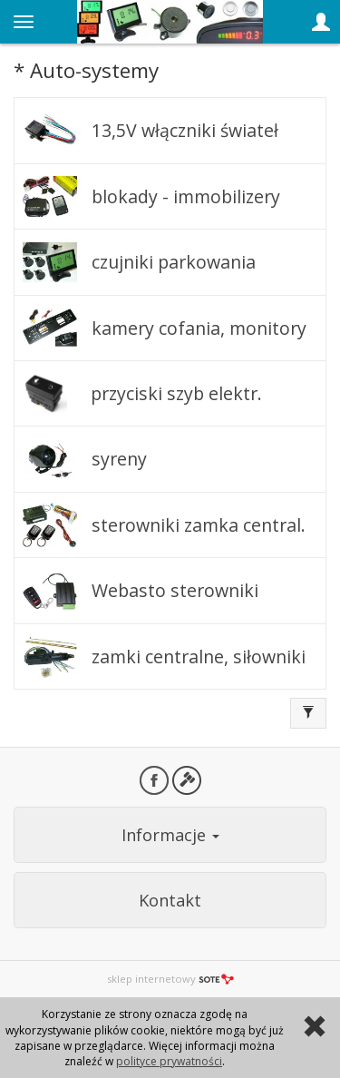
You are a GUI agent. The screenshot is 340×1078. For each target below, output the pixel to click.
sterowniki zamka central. (199, 525)
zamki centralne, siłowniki (199, 656)
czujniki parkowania (174, 262)
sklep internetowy (170, 978)
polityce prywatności (169, 1061)
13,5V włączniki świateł (185, 130)
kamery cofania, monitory (199, 328)
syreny (119, 458)
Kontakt (170, 900)
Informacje (170, 835)
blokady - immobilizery (186, 196)
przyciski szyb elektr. (176, 393)
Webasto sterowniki (175, 590)
